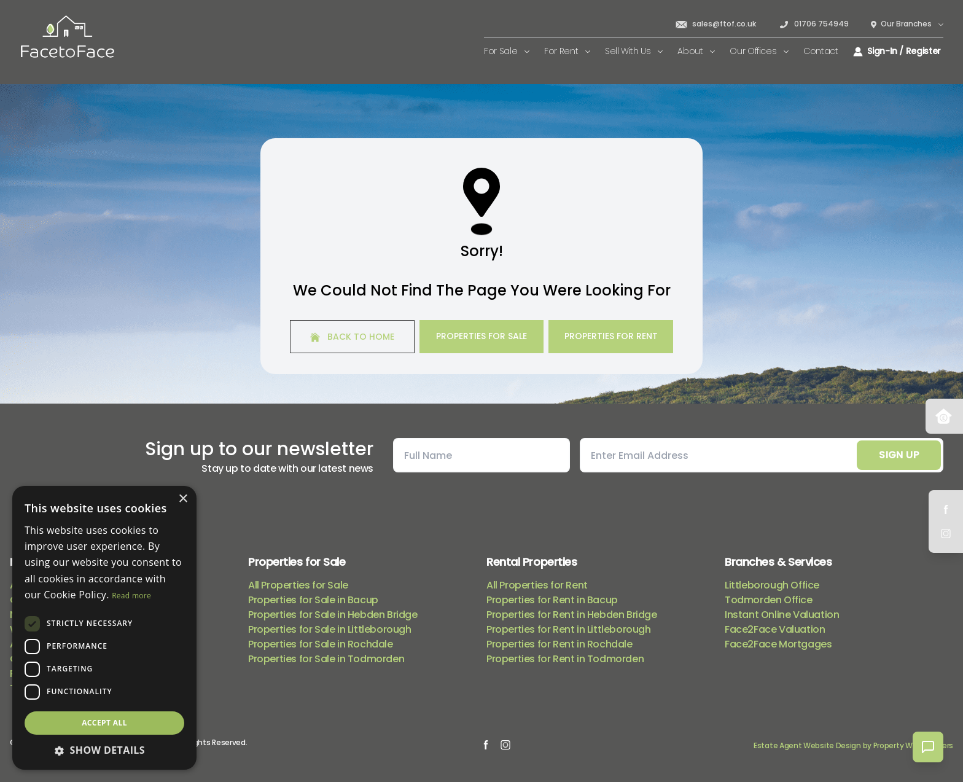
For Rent (567, 51)
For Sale (506, 51)
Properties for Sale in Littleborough (329, 629)
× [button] (182, 499)
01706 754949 (813, 24)
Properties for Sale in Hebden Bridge (333, 615)
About (696, 51)
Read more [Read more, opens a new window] (131, 595)
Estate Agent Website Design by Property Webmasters (853, 745)
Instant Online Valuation (782, 615)
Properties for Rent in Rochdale (559, 644)
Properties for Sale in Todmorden (326, 659)
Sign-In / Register (897, 51)
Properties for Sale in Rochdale (320, 644)
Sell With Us (634, 51)
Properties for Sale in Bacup (313, 600)
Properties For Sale (481, 336)
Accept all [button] (104, 722)
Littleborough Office (772, 585)
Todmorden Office (769, 600)
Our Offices (759, 51)
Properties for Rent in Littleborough (568, 629)
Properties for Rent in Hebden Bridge (571, 615)
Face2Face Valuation (775, 629)
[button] (104, 750)
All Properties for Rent (537, 585)
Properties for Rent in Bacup (552, 600)
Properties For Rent (611, 336)
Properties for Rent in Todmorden (565, 659)
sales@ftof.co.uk (715, 24)
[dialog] (104, 628)
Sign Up (899, 455)
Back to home (352, 336)
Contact (820, 51)
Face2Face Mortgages (778, 644)
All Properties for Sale (298, 585)
